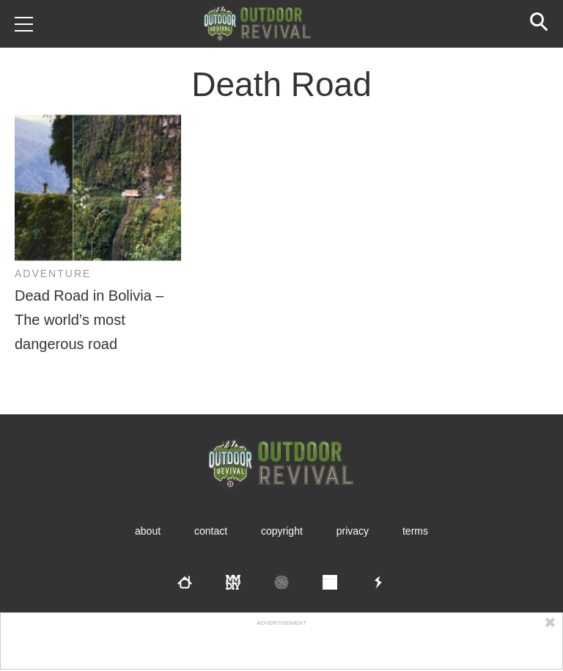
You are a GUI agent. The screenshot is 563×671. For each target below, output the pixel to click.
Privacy (352, 531)
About (148, 531)
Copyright (282, 531)
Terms (415, 531)
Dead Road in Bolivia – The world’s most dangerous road (89, 319)
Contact (210, 531)
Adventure (53, 273)
